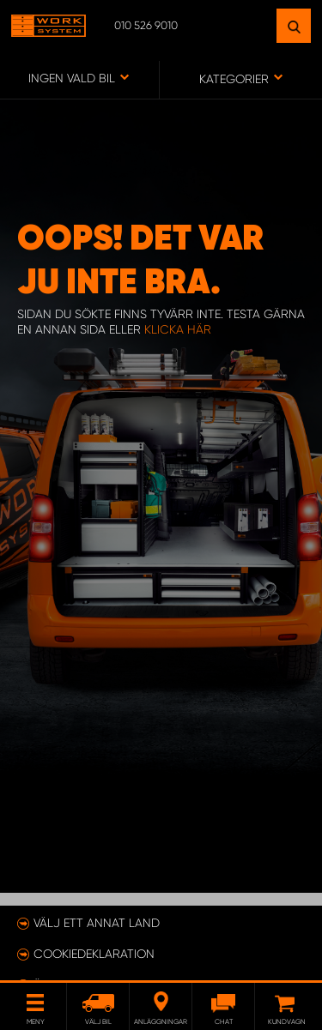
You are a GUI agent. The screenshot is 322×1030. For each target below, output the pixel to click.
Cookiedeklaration (94, 954)
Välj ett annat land (96, 923)
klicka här (177, 329)
